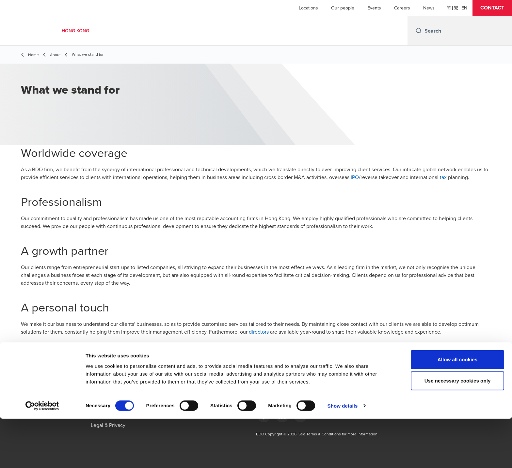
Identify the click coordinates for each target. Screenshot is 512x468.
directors (259, 331)
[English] (464, 8)
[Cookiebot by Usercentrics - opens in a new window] (42, 455)
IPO (355, 177)
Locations (308, 8)
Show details (343, 455)
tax (443, 177)
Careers (402, 8)
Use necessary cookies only (457, 430)
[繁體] (456, 8)
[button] (492, 8)
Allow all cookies (458, 409)
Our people (342, 8)
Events (374, 8)
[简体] (448, 8)
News (429, 8)
